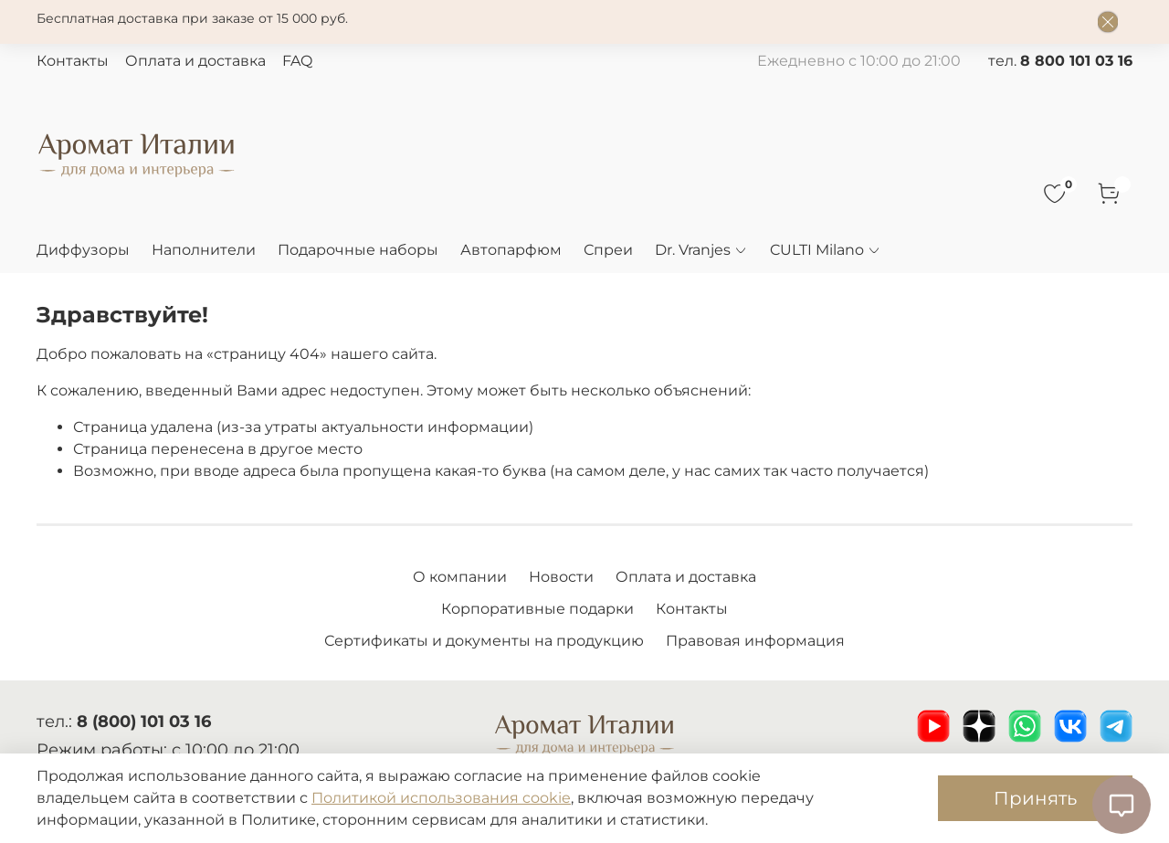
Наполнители (204, 249)
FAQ (297, 60)
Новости (561, 576)
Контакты (73, 60)
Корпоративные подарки (537, 608)
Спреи (608, 249)
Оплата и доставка (195, 60)
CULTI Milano (825, 249)
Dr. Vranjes (701, 249)
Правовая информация (755, 640)
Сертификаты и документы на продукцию (484, 640)
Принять (1035, 798)
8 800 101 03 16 (1076, 60)
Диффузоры (83, 249)
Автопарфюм (511, 249)
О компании (460, 576)
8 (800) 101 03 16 (144, 721)
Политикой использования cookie (441, 797)
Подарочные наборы (358, 249)
